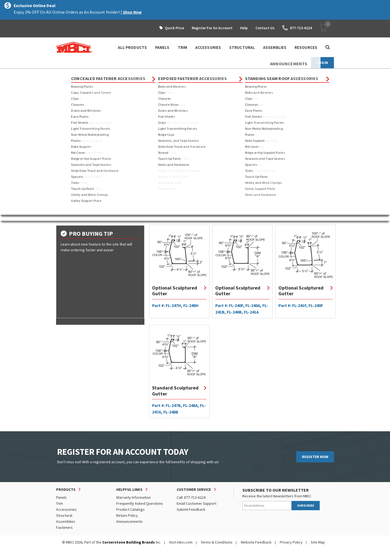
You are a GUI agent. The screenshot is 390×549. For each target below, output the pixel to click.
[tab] (100, 178)
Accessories (66, 509)
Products (79, 73)
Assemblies (65, 521)
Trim (98, 73)
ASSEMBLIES (274, 47)
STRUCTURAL (242, 47)
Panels (61, 497)
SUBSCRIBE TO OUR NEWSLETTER (275, 490)
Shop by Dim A (73, 188)
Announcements (129, 521)
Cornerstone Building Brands (128, 542)
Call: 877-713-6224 (191, 497)
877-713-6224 (297, 28)
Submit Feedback (191, 509)
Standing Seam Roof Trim (130, 73)
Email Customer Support (196, 503)
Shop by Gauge (75, 198)
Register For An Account (212, 27)
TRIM (182, 47)
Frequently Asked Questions (139, 503)
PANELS (162, 47)
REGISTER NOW (315, 456)
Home (61, 73)
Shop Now (132, 12)
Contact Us (265, 27)
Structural (64, 515)
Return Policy (127, 515)
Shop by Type (73, 178)
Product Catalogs (130, 509)
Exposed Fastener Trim (83, 126)
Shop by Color (74, 208)
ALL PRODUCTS (132, 47)
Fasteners (64, 527)
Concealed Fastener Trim (85, 119)
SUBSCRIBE (305, 505)
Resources (306, 47)
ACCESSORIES (208, 47)
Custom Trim (73, 139)
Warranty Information (133, 497)
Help (244, 27)
